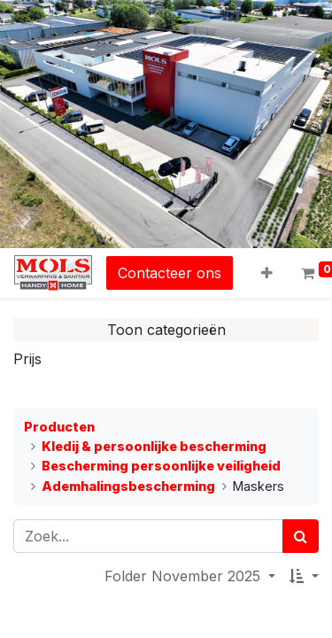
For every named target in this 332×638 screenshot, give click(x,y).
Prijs (27, 359)
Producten (59, 426)
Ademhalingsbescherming (128, 486)
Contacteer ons (169, 273)
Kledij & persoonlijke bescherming (154, 446)
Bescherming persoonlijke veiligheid (161, 465)
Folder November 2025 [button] (184, 576)
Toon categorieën (166, 329)
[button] (267, 273)
